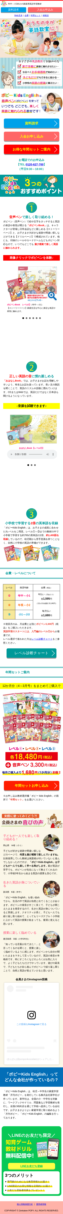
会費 (27, 15)
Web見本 (18, 15)
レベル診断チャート (42, 639)
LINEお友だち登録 (31, 1166)
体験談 (46, 15)
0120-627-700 (35, 164)
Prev (10, 290)
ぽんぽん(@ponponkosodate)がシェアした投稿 (31, 1059)
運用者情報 (41, 1204)
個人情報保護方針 (25, 1204)
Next (52, 290)
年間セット (36, 15)
